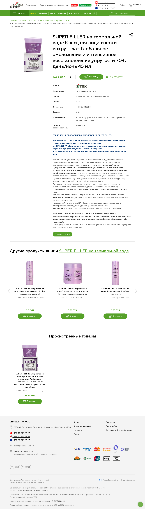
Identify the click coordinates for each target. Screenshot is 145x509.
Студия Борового (128, 480)
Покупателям (32, 5)
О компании (63, 5)
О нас (76, 422)
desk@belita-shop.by (23, 451)
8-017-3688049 (58, 501)
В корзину (91, 76)
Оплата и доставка (48, 5)
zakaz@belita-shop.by (24, 446)
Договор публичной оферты (119, 430)
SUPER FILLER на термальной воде (92, 96)
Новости (78, 430)
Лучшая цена (85, 5)
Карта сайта (111, 426)
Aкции (77, 434)
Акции (74, 5)
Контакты (110, 422)
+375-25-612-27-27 (105, 8)
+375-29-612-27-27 (105, 5)
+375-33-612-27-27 (105, 3)
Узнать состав (62, 234)
